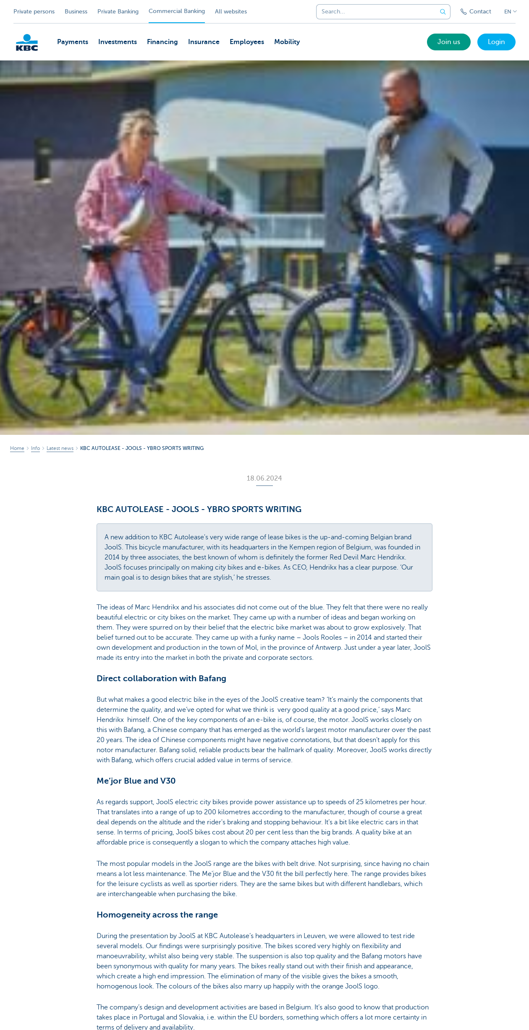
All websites (231, 11)
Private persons (34, 11)
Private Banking (118, 11)
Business (76, 11)
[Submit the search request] (442, 11)
